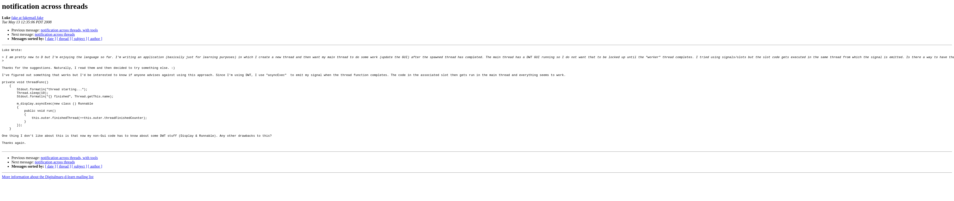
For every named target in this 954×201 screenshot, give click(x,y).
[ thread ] (64, 39)
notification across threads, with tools (69, 30)
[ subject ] (79, 39)
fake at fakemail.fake (27, 18)
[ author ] (95, 39)
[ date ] (50, 39)
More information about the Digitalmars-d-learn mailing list (47, 197)
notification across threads (55, 34)
